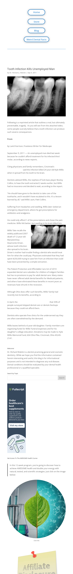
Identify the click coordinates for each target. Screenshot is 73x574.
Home (36, 12)
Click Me (36, 540)
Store (36, 21)
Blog (36, 30)
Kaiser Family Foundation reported (33, 302)
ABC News (46, 295)
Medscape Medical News (25, 139)
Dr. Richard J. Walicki (18, 73)
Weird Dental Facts (36, 39)
